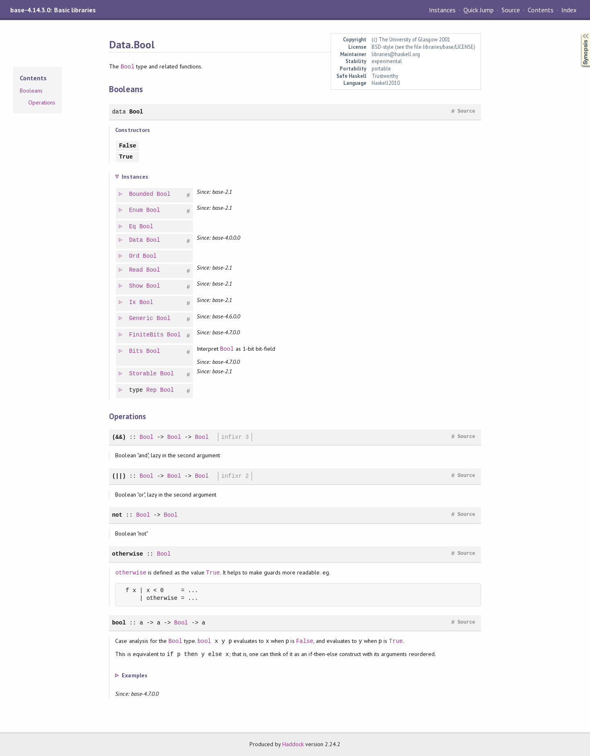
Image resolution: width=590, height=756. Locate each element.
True (126, 157)
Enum (136, 210)
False (127, 146)
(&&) (119, 437)
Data (136, 240)
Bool (128, 66)
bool (119, 623)
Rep (152, 390)
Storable (143, 374)
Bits (136, 351)
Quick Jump (478, 10)
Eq (132, 227)
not (117, 515)
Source (511, 10)
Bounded (141, 194)
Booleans (31, 90)
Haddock (293, 744)
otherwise (127, 554)
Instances (442, 10)
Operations (41, 102)
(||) (119, 476)
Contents (540, 10)
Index (568, 10)
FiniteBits (146, 335)
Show (136, 286)
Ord (134, 256)
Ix (132, 302)
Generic (141, 318)
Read (136, 270)
